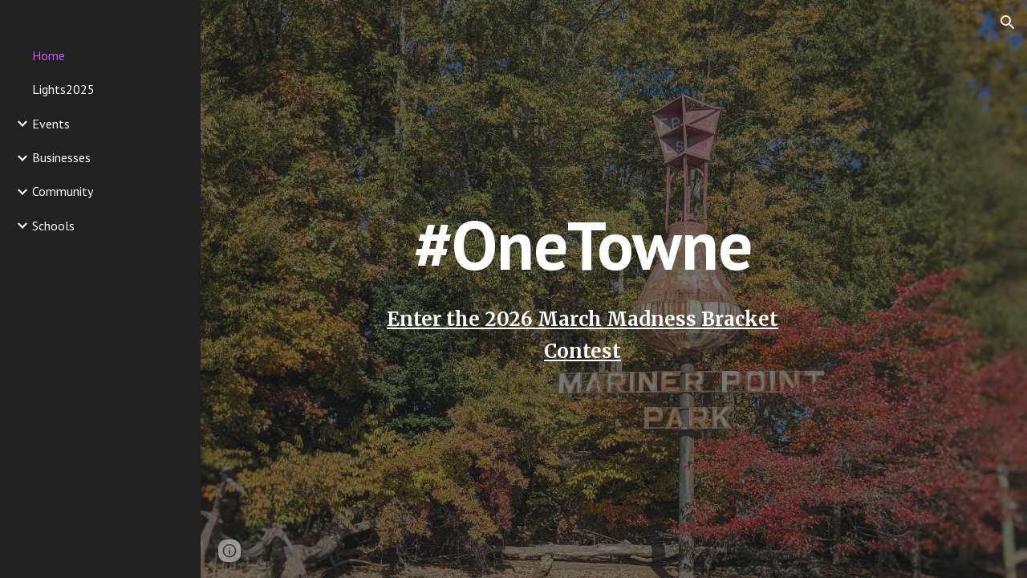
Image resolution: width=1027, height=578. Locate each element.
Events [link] (51, 124)
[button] (1007, 22)
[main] (582, 288)
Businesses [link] (61, 157)
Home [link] (48, 55)
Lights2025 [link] (63, 89)
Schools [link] (53, 226)
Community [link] (62, 191)
